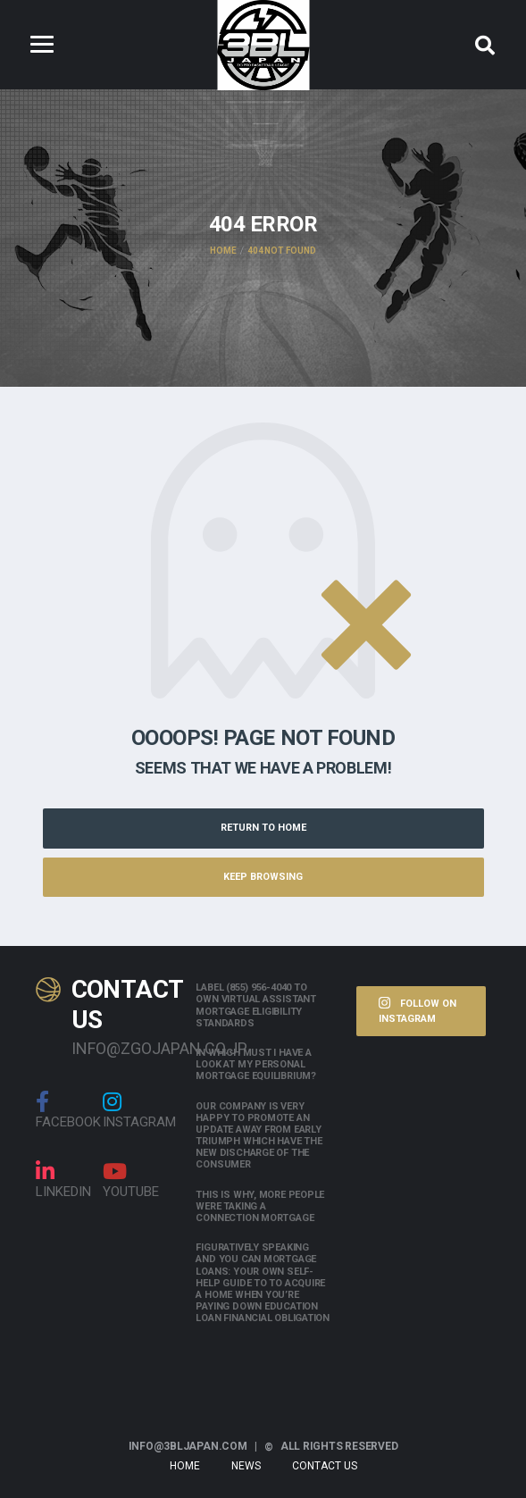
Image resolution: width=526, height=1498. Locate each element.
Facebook (68, 1110)
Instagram (139, 1110)
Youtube (131, 1180)
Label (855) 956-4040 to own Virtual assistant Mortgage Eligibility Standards (255, 1005)
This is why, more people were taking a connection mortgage (260, 1206)
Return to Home (263, 827)
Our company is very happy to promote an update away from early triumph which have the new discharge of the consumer (258, 1135)
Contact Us (324, 1466)
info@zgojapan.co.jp (120, 1048)
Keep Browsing (263, 877)
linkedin (63, 1180)
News (246, 1466)
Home (185, 1466)
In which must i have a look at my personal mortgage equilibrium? (255, 1064)
